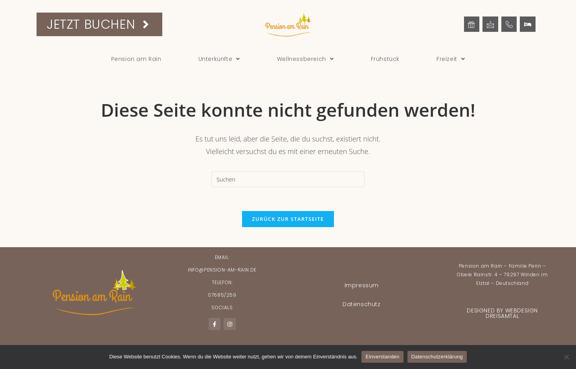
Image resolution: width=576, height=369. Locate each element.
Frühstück (385, 59)
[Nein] (566, 357)
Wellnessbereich (305, 59)
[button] (219, 59)
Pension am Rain (136, 59)
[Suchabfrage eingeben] (288, 179)
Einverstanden (382, 357)
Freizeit (451, 59)
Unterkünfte (219, 59)
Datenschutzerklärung (437, 357)
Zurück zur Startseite (288, 218)
